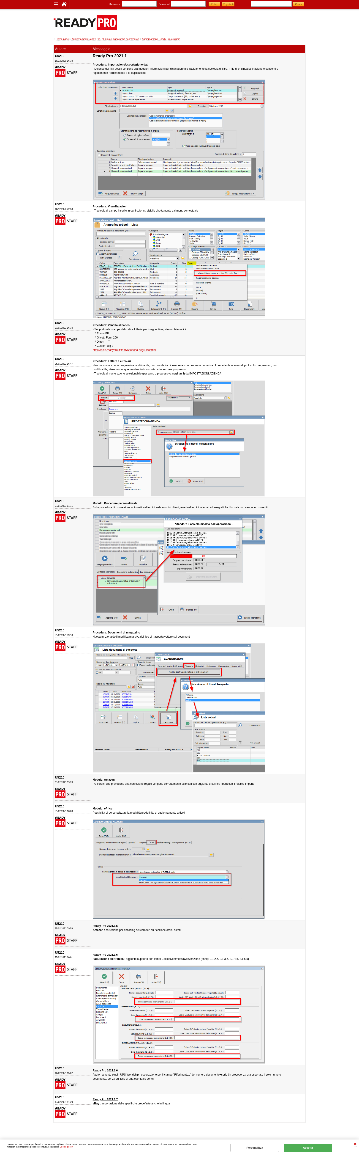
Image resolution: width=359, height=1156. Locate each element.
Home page (62, 39)
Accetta (308, 1147)
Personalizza (254, 1147)
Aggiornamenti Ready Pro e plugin (161, 39)
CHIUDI (355, 1144)
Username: (115, 4)
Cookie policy (66, 1146)
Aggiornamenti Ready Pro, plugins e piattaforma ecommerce (105, 39)
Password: (164, 4)
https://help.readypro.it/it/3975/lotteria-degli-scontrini (124, 350)
